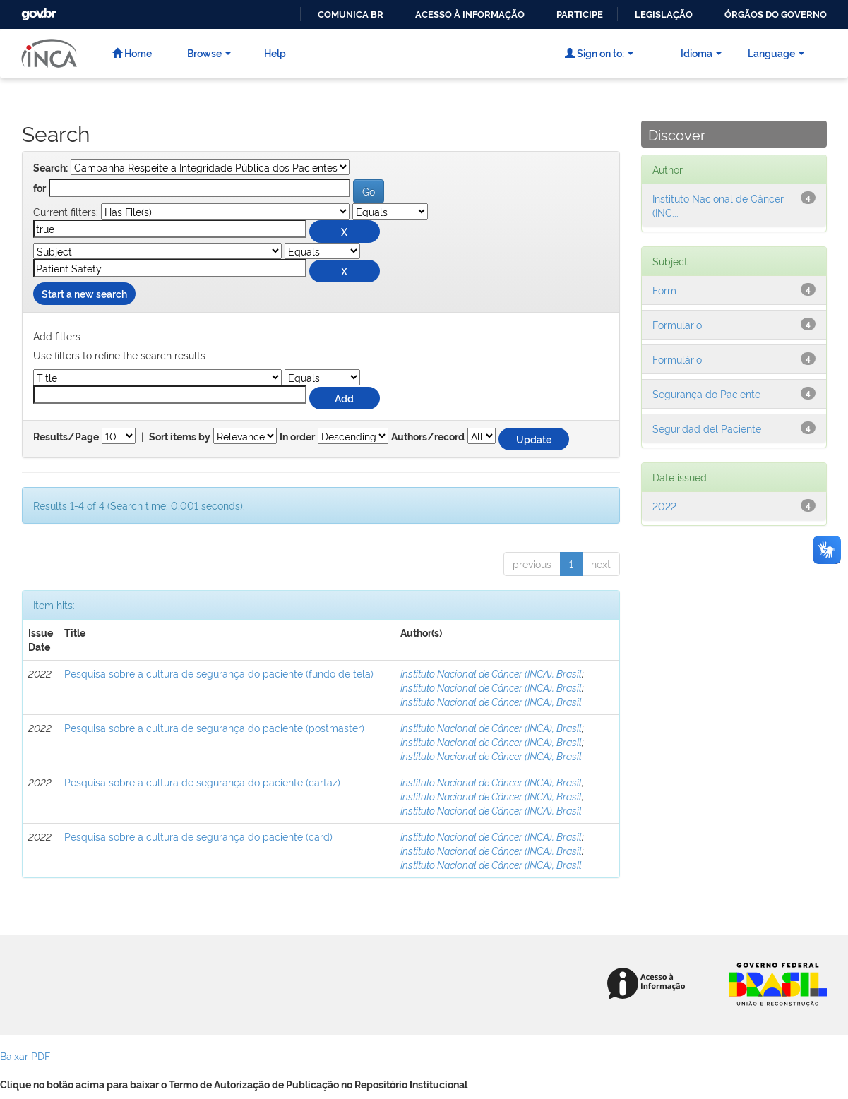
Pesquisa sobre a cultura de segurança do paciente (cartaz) (202, 781)
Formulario (677, 324)
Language (776, 52)
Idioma (701, 52)
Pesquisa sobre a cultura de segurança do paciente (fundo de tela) (219, 673)
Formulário (677, 359)
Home (132, 52)
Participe (579, 14)
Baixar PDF (25, 1055)
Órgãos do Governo (775, 14)
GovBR (37, 10)
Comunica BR (350, 14)
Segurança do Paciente (706, 393)
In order (297, 437)
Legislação (664, 14)
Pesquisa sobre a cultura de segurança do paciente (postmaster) (214, 727)
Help (275, 52)
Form (664, 289)
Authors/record (428, 437)
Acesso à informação (470, 14)
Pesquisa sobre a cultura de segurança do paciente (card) (198, 836)
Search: (50, 168)
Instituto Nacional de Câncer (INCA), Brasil (491, 673)
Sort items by (179, 437)
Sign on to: (599, 52)
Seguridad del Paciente (706, 428)
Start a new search (84, 293)
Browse (209, 52)
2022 (664, 505)
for (39, 188)
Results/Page (66, 437)
